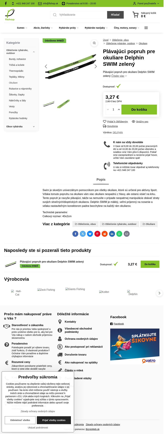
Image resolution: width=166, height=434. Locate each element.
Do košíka (139, 109)
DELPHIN (118, 132)
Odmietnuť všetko (20, 425)
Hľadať (115, 14)
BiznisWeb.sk (93, 429)
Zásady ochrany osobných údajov (103, 424)
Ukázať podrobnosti (38, 432)
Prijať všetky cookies (53, 425)
